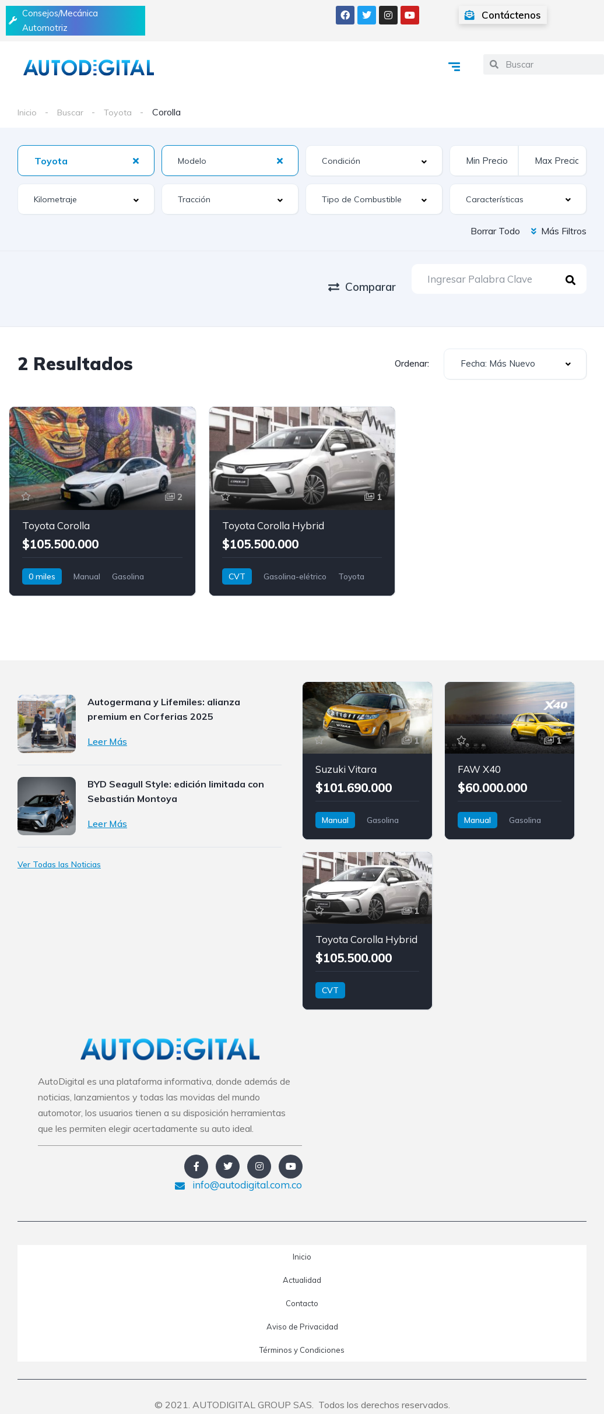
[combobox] (85, 164)
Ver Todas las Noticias (59, 848)
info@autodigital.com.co (238, 1168)
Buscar (73, 115)
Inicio (27, 115)
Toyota (123, 115)
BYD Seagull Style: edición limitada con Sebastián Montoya (175, 775)
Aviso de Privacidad (302, 1310)
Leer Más (107, 725)
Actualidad (302, 1263)
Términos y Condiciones (302, 1333)
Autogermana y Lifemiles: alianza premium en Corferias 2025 (163, 693)
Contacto (302, 1287)
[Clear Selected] (135, 164)
